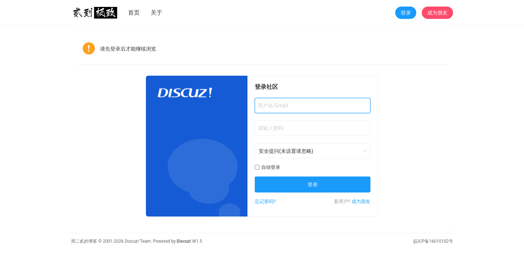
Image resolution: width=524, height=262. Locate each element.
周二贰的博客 (84, 241)
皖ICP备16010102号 (433, 241)
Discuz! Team (138, 241)
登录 (406, 13)
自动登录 (267, 167)
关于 (156, 12)
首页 (134, 12)
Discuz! (184, 241)
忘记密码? (265, 201)
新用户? (342, 201)
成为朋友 (437, 13)
